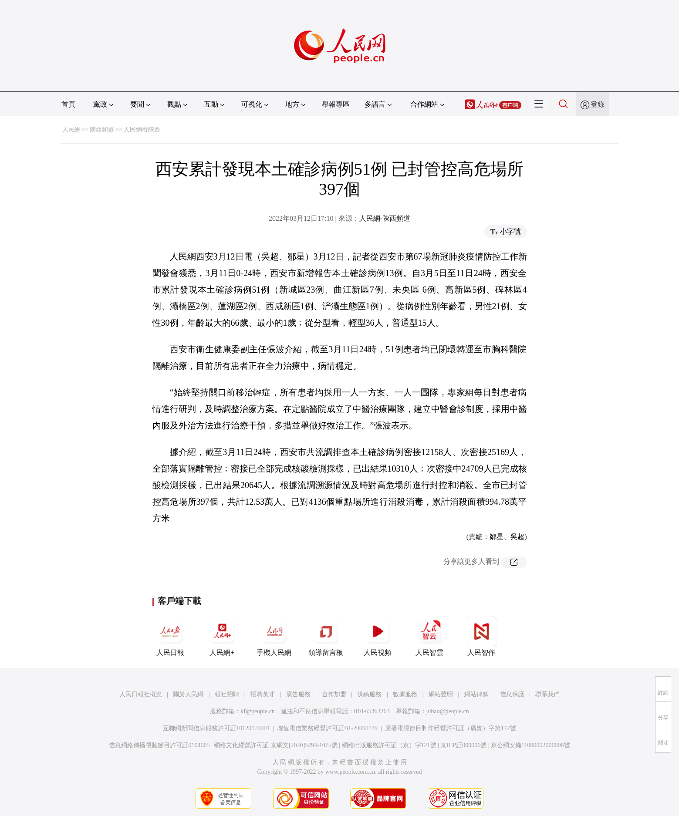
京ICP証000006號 (463, 745)
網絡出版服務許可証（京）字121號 (389, 745)
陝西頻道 (102, 129)
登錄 (598, 104)
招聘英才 (262, 694)
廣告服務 (298, 694)
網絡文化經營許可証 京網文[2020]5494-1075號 (276, 745)
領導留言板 (325, 636)
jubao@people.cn (447, 711)
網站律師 (476, 694)
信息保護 (512, 694)
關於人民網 (188, 694)
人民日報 (170, 636)
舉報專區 (336, 104)
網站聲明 (441, 694)
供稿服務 (369, 694)
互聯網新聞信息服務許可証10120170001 (216, 728)
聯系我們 (547, 694)
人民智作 (481, 636)
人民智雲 (429, 636)
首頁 (68, 104)
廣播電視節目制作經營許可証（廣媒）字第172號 (450, 728)
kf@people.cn (257, 711)
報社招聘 (227, 694)
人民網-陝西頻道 (384, 218)
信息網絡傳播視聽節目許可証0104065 (159, 745)
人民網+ (222, 636)
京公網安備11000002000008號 (530, 745)
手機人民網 (274, 636)
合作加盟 (334, 694)
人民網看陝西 (142, 129)
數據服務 (405, 694)
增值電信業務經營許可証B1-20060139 (327, 728)
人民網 (71, 129)
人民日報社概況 (140, 694)
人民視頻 (377, 636)
